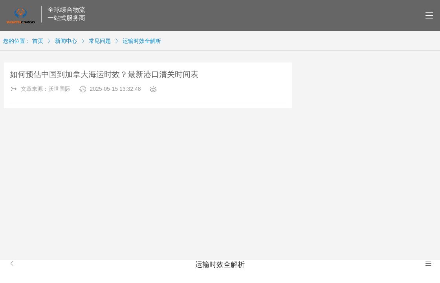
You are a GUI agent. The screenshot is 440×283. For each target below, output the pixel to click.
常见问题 (100, 41)
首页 (37, 41)
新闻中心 (66, 41)
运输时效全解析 (142, 41)
